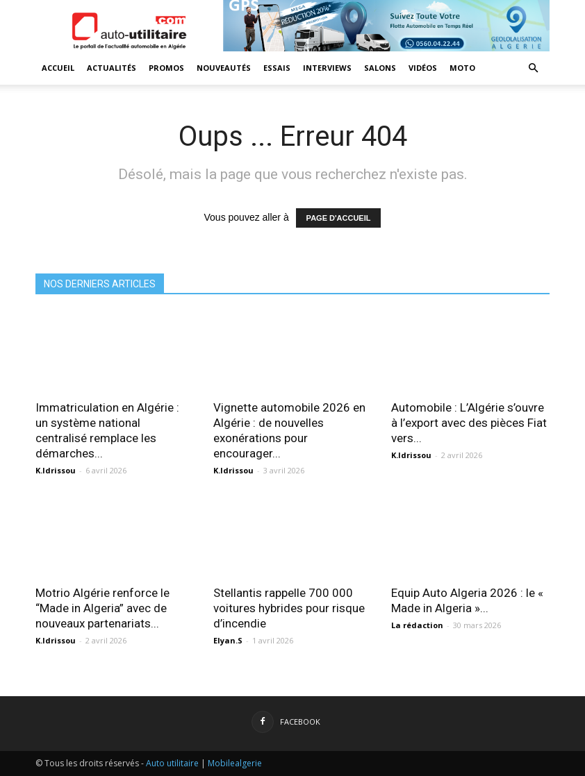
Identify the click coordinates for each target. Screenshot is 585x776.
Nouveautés (224, 67)
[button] (533, 68)
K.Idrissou (55, 470)
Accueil (58, 67)
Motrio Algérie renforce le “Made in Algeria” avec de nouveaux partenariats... (102, 608)
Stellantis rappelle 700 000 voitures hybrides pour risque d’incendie (289, 608)
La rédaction (417, 625)
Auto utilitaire (172, 763)
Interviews (327, 67)
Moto (462, 67)
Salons (380, 67)
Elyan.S (227, 640)
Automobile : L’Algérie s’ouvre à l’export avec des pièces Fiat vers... (469, 422)
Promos (166, 67)
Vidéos (423, 67)
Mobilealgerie (235, 763)
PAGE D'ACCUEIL (338, 218)
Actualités (111, 67)
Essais (276, 67)
